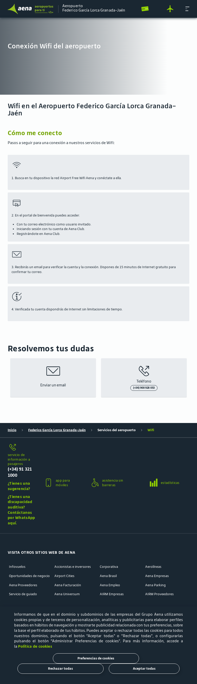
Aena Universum (67, 594)
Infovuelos (17, 567)
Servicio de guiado (23, 594)
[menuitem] (98, 56)
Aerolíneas (153, 567)
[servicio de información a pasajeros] (21, 448)
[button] (187, 9)
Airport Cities (64, 576)
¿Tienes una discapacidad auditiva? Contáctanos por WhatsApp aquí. (21, 509)
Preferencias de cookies (95, 658)
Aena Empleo (110, 585)
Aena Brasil (108, 576)
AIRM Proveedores (159, 594)
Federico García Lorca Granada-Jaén (57, 430)
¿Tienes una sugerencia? (19, 486)
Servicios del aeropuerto (116, 430)
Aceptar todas (144, 668)
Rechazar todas (60, 668)
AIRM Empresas (112, 594)
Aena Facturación (67, 585)
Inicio (12, 430)
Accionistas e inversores (72, 567)
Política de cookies (35, 646)
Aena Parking (155, 585)
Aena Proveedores (23, 585)
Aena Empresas (157, 576)
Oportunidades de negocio (29, 576)
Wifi (150, 430)
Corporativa (109, 567)
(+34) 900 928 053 (144, 387)
